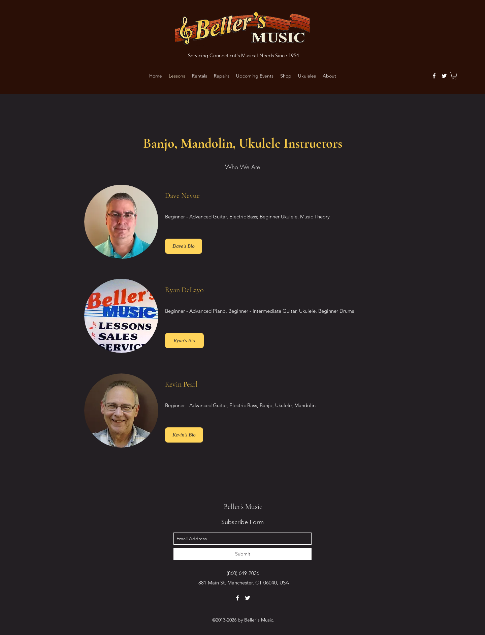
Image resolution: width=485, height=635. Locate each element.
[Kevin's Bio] (184, 435)
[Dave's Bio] (183, 246)
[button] (454, 75)
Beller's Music (243, 506)
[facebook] (434, 75)
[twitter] (444, 75)
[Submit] (242, 554)
